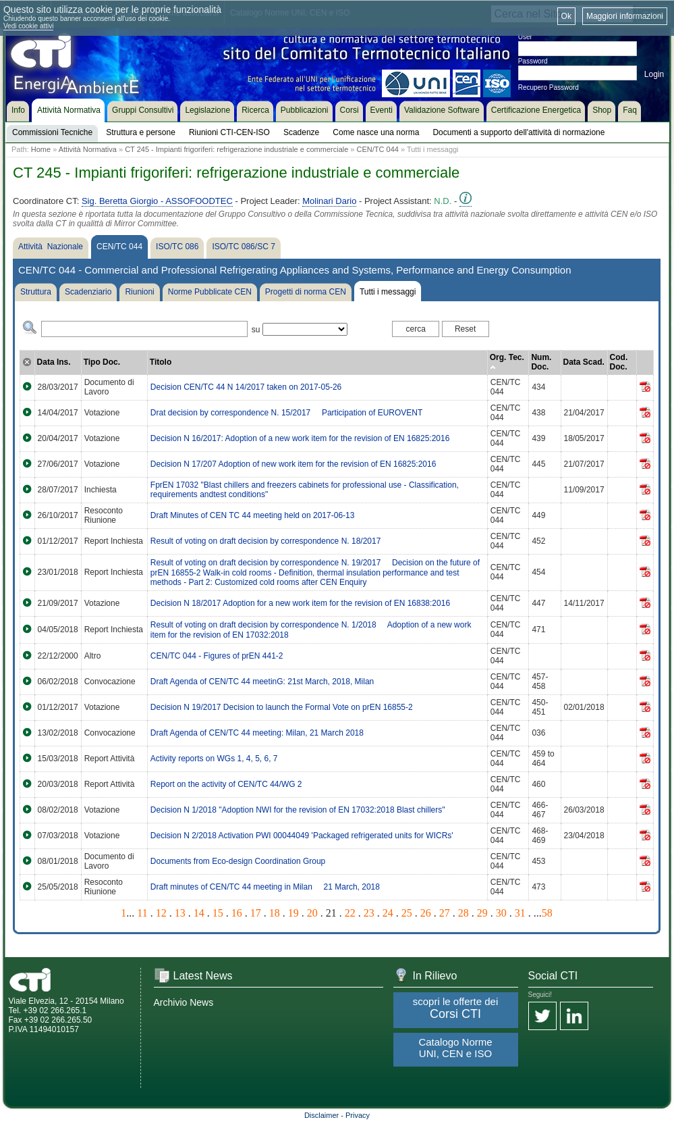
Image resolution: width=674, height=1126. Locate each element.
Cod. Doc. (619, 362)
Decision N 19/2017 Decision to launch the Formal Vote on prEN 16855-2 (281, 707)
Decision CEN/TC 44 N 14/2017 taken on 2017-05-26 (246, 387)
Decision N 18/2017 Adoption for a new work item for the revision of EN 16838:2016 (300, 603)
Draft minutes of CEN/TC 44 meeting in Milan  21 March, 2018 (265, 887)
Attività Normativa (88, 149)
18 (274, 913)
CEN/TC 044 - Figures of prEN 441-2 (216, 656)
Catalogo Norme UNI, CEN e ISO (455, 1047)
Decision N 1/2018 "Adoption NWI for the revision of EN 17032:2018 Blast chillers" (297, 810)
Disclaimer (321, 1115)
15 (218, 913)
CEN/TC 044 (378, 149)
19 (293, 913)
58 (547, 913)
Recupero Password (548, 87)
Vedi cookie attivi (28, 26)
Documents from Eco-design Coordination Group (237, 861)
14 (199, 913)
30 (501, 913)
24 (388, 913)
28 (463, 913)
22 (350, 913)
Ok (566, 16)
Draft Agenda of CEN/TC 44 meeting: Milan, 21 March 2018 (257, 733)
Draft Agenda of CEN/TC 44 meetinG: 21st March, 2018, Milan (262, 681)
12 (161, 913)
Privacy (357, 1115)
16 (236, 913)
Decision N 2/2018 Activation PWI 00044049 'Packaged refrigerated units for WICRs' (301, 835)
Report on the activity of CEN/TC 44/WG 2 (226, 784)
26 (425, 913)
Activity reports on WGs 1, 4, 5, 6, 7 (214, 758)
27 (444, 913)
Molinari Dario (329, 201)
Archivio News (184, 1002)
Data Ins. (54, 362)
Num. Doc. (541, 362)
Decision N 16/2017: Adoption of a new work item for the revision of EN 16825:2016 (300, 438)
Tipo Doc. (102, 362)
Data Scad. (584, 362)
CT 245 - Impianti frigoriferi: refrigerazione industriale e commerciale (236, 149)
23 (369, 913)
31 (520, 913)
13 (180, 913)
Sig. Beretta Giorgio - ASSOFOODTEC (157, 201)
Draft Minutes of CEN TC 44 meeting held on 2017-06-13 (252, 515)
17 (255, 913)
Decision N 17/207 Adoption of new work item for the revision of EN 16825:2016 (293, 464)
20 (312, 913)
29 (482, 913)
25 (406, 913)
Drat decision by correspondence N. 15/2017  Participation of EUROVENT (286, 412)
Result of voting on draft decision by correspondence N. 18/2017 (265, 541)
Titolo (160, 362)
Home (41, 149)
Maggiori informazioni (624, 16)
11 (142, 913)
